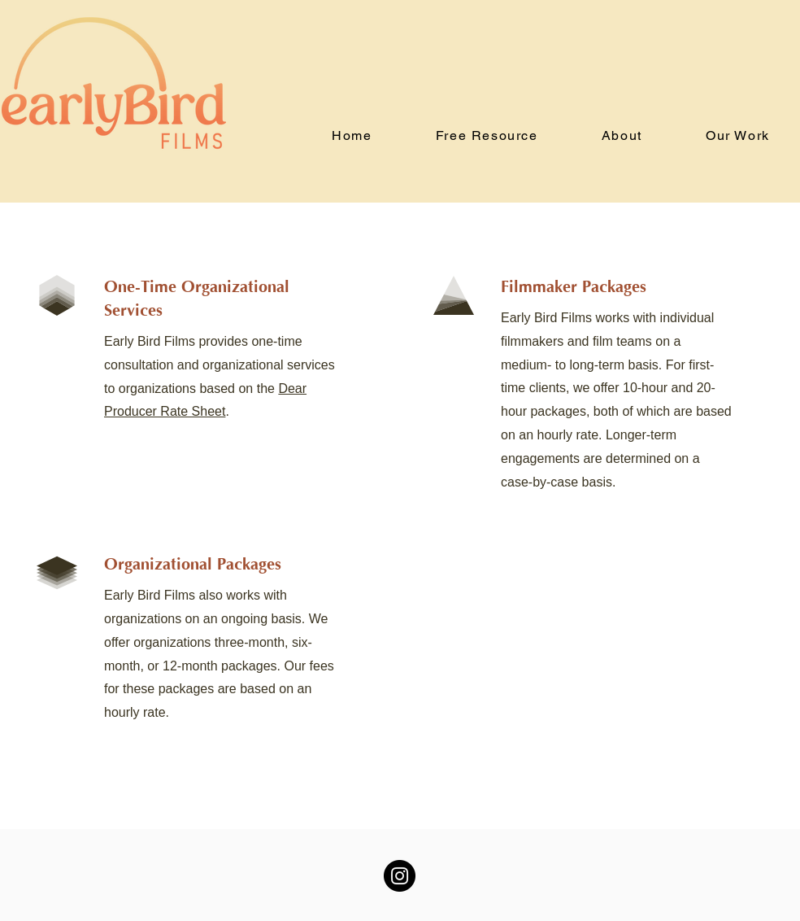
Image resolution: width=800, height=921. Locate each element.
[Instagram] (399, 876)
